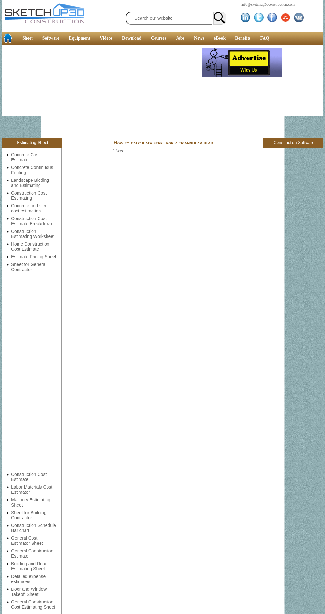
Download (131, 38)
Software (50, 38)
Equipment (79, 38)
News (199, 38)
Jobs (180, 38)
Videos (106, 38)
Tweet (119, 150)
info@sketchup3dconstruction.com (268, 4)
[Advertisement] (101, 92)
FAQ (265, 38)
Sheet (27, 38)
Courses (158, 38)
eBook (220, 38)
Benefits (242, 38)
